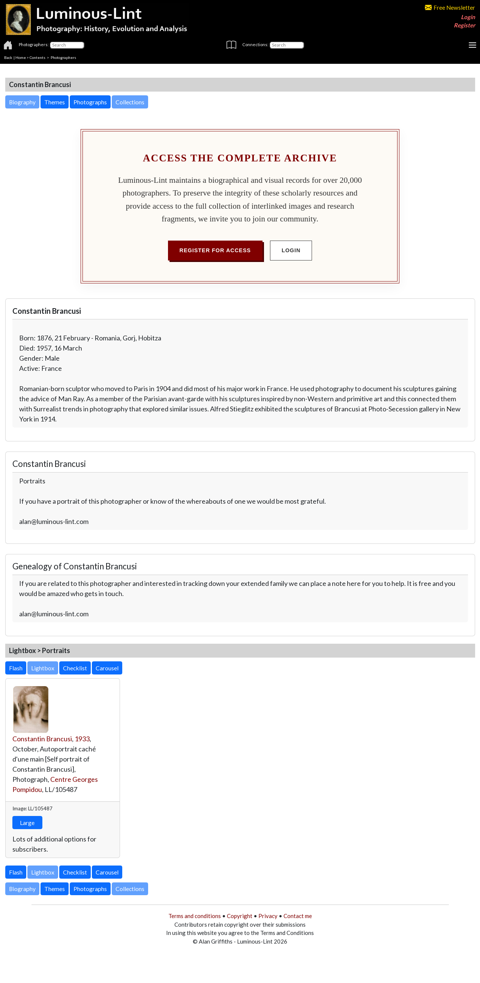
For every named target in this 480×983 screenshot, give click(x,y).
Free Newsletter (450, 7)
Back (8, 57)
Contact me (298, 915)
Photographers (63, 57)
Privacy (268, 915)
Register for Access (215, 250)
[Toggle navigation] (472, 45)
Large (27, 822)
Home (20, 57)
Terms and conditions (194, 915)
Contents (37, 57)
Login (468, 17)
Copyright (239, 915)
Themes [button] (54, 101)
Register (464, 25)
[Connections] (286, 45)
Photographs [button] (90, 101)
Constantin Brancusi (42, 739)
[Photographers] (67, 45)
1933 (82, 739)
